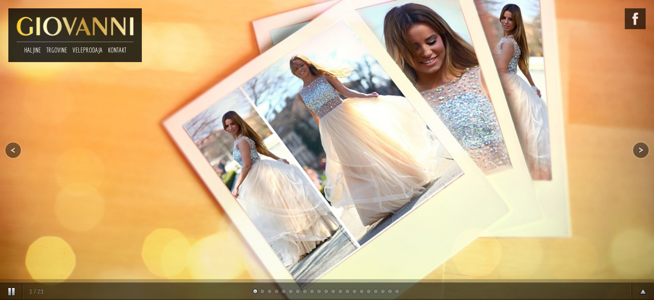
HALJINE (32, 50)
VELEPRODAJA (88, 50)
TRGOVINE (56, 50)
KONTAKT (117, 50)
